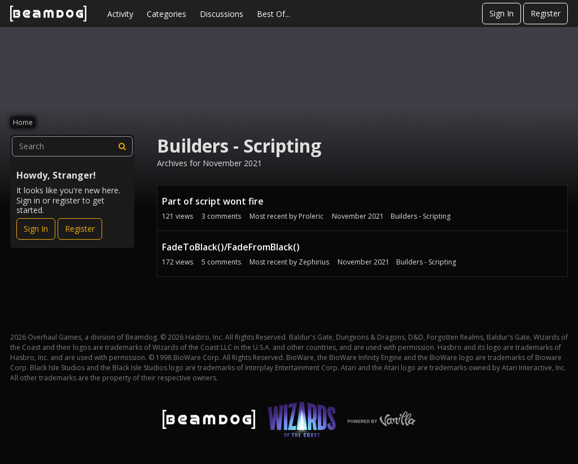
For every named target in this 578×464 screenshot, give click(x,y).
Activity (120, 13)
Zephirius (314, 262)
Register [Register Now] (80, 228)
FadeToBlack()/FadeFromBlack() (231, 247)
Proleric (311, 216)
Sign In (501, 13)
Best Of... (273, 13)
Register (546, 13)
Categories (166, 13)
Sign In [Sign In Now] (36, 228)
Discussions (221, 13)
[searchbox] (72, 146)
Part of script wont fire (213, 201)
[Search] (122, 146)
